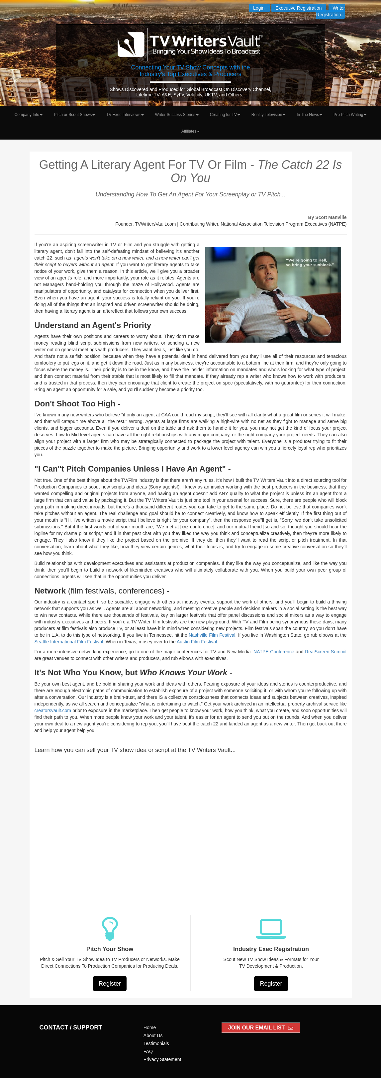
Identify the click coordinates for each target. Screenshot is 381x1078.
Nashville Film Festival (212, 635)
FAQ (148, 1051)
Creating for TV (225, 114)
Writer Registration (330, 11)
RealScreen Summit (325, 651)
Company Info (29, 114)
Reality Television (268, 114)
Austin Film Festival (197, 641)
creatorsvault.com (53, 710)
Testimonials (156, 1043)
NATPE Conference (273, 651)
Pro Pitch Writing (349, 114)
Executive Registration (298, 8)
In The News (309, 114)
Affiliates (190, 131)
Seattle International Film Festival (69, 641)
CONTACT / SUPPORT (71, 1027)
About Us (153, 1035)
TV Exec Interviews (125, 114)
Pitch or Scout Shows (74, 114)
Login (259, 8)
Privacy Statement (162, 1059)
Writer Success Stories (177, 114)
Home (149, 1027)
